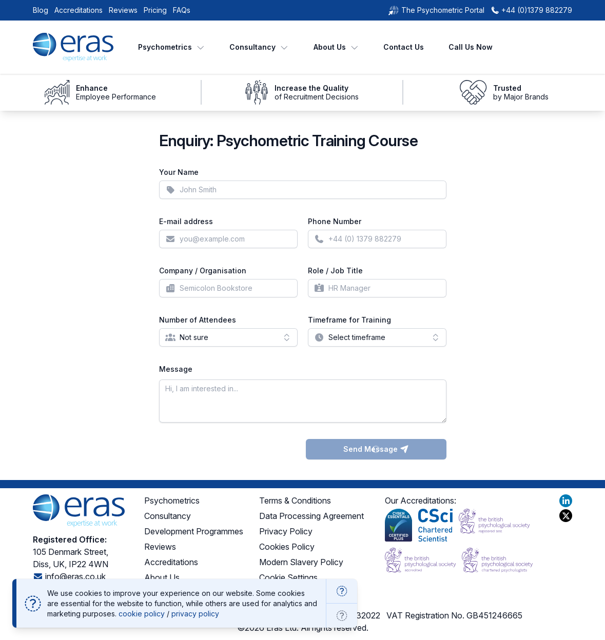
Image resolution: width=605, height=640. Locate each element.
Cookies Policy (287, 547)
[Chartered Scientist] (435, 525)
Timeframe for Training (349, 319)
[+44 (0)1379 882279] (532, 10)
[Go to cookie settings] (341, 616)
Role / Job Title (335, 270)
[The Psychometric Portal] (436, 10)
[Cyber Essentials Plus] (398, 525)
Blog (40, 10)
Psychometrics (171, 47)
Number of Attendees (197, 319)
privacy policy (195, 613)
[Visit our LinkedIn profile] (565, 500)
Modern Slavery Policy (301, 562)
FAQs (181, 10)
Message (175, 369)
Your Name (179, 172)
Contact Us (403, 47)
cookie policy (142, 613)
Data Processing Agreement (311, 516)
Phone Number (334, 221)
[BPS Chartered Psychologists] (497, 560)
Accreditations (78, 10)
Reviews (123, 10)
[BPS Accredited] (420, 560)
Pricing (155, 10)
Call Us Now (470, 47)
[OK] (341, 591)
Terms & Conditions (295, 500)
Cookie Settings (288, 577)
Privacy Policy (286, 531)
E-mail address (186, 221)
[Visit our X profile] (565, 515)
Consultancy (259, 47)
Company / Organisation (202, 270)
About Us (336, 47)
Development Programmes (193, 531)
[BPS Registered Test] (494, 525)
